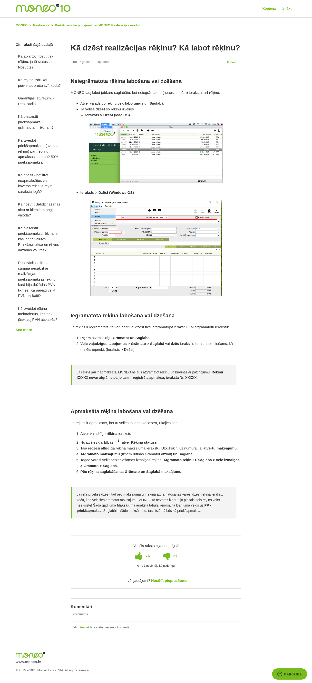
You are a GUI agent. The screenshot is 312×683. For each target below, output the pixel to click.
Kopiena (269, 8)
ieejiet (84, 627)
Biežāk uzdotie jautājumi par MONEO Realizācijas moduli (97, 25)
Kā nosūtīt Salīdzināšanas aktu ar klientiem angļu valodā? (39, 209)
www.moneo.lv (28, 662)
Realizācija (41, 25)
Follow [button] (231, 62)
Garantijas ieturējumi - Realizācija (36, 101)
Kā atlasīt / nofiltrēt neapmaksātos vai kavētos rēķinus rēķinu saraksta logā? (36, 183)
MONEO (22, 25)
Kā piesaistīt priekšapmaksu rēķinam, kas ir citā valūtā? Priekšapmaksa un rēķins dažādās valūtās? (38, 239)
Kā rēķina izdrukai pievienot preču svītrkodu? (39, 83)
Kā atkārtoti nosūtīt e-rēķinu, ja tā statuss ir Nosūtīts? (35, 61)
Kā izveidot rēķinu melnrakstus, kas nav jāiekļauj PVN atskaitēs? (37, 314)
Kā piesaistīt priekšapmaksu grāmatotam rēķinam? (36, 121)
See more (24, 330)
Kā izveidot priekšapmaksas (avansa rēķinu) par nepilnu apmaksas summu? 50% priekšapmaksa (38, 151)
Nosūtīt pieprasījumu (169, 580)
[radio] (142, 555)
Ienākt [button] (287, 8)
